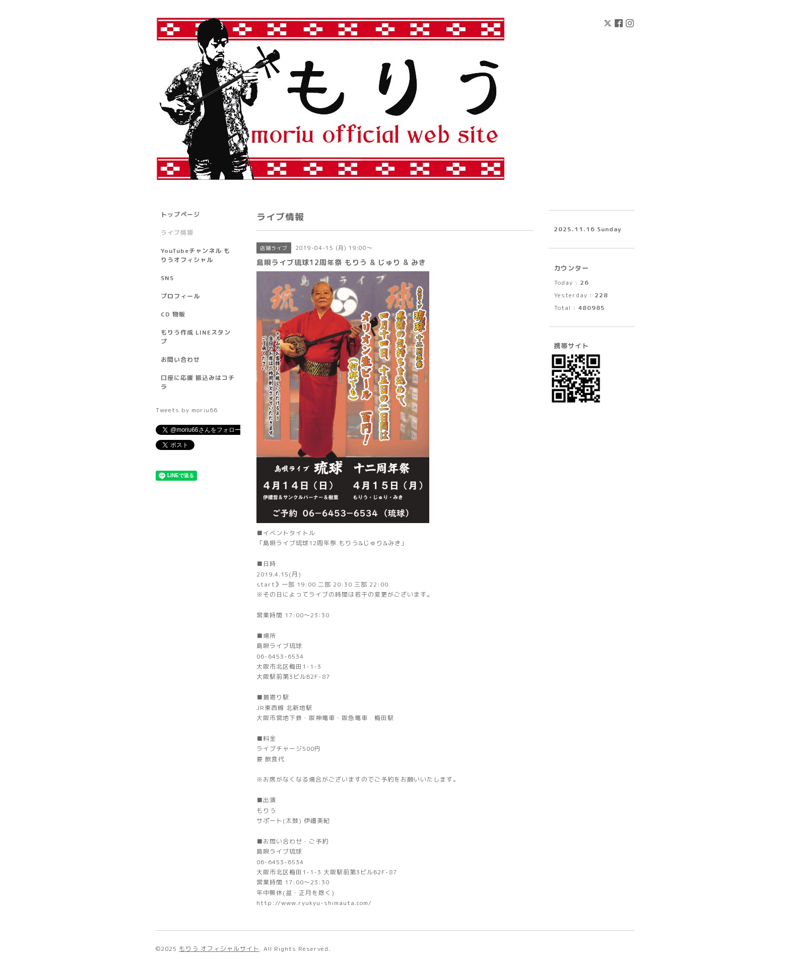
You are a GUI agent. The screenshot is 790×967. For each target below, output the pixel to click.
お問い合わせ (180, 359)
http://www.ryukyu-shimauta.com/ (314, 902)
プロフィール (180, 296)
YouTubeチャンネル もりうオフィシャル (195, 255)
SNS (167, 278)
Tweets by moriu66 (187, 410)
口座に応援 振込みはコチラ (198, 382)
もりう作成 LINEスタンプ (196, 337)
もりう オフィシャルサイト (219, 948)
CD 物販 (173, 314)
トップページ (180, 214)
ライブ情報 (177, 232)
